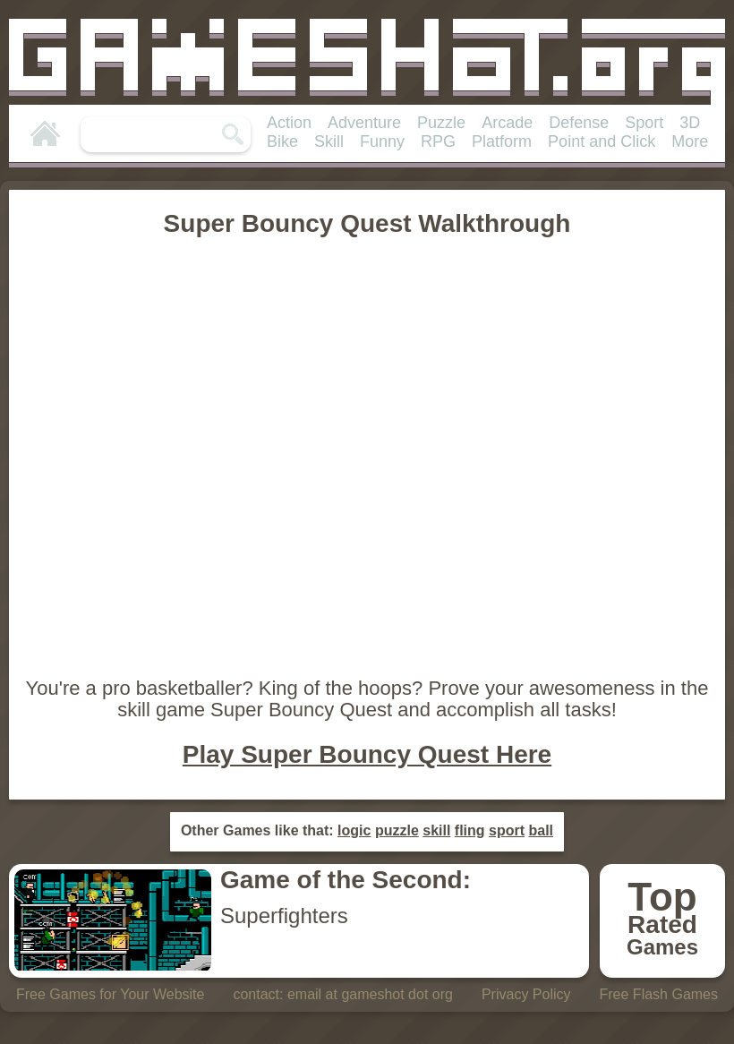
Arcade (507, 123)
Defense (579, 123)
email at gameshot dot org (370, 994)
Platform (502, 141)
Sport (644, 123)
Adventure (364, 123)
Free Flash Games (659, 994)
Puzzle (441, 123)
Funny (382, 141)
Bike (282, 141)
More (689, 141)
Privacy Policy (526, 994)
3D (689, 123)
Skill (329, 141)
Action (289, 123)
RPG (438, 141)
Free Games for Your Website (110, 994)
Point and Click (601, 141)
